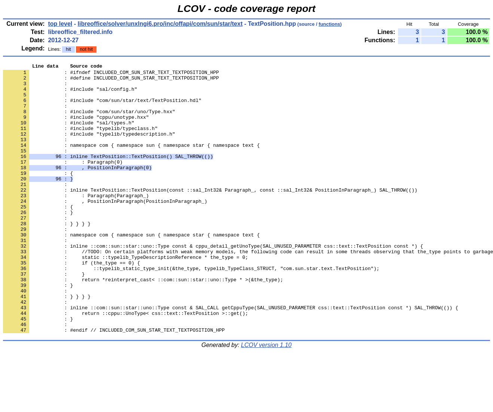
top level (60, 24)
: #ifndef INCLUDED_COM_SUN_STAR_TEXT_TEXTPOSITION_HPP (111, 74)
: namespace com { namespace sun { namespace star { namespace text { (131, 161)
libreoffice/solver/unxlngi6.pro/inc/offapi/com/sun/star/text (160, 24)
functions (329, 24)
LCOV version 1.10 (266, 399)
